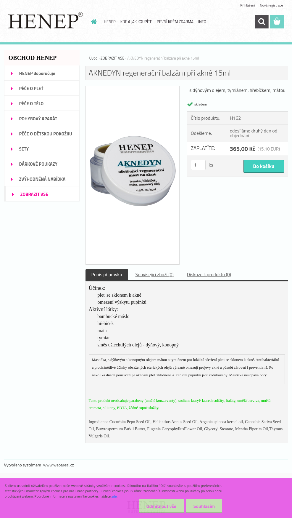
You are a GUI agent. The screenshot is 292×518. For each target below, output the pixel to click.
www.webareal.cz (58, 465)
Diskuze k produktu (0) (209, 274)
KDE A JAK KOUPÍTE (136, 22)
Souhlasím (204, 506)
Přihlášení (247, 5)
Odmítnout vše (161, 506)
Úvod (93, 58)
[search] (261, 21)
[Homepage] (92, 21)
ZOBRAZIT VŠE (113, 58)
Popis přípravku (106, 274)
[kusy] (198, 165)
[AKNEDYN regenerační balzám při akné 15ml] (133, 88)
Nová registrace (271, 5)
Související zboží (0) (154, 274)
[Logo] (44, 22)
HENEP (110, 22)
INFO (202, 22)
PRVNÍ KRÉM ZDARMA (175, 22)
